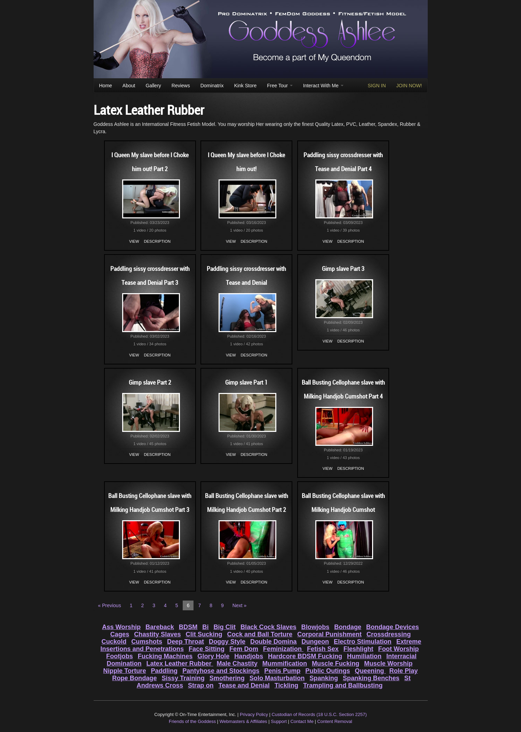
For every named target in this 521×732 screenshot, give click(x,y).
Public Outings (327, 670)
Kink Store (245, 85)
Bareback (159, 627)
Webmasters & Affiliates (243, 721)
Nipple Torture (124, 670)
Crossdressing (388, 634)
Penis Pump (282, 670)
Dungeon (315, 641)
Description (157, 241)
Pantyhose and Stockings (220, 670)
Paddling (164, 670)
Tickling (286, 685)
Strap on (201, 685)
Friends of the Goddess (192, 721)
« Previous (109, 605)
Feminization (283, 648)
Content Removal (334, 721)
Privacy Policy (254, 714)
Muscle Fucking (335, 663)
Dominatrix (212, 85)
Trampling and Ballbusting (342, 685)
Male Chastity (237, 663)
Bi (205, 627)
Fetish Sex (323, 648)
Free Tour (280, 85)
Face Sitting (206, 648)
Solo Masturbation (277, 678)
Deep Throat (185, 641)
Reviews (181, 85)
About (129, 85)
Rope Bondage (134, 678)
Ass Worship (121, 627)
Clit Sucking (204, 634)
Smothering (227, 678)
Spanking (323, 678)
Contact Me (301, 721)
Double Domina (273, 641)
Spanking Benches (371, 678)
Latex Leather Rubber (180, 663)
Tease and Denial (244, 685)
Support (279, 721)
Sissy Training (182, 678)
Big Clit (224, 627)
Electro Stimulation (363, 641)
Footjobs (119, 656)
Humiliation (364, 656)
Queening (370, 670)
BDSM (188, 627)
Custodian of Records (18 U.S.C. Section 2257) (319, 714)
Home (105, 85)
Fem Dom (243, 648)
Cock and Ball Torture (260, 634)
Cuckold (114, 641)
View (134, 241)
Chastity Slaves (157, 634)
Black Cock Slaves (268, 627)
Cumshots (146, 641)
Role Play (403, 670)
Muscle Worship (388, 663)
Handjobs (248, 656)
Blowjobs (315, 627)
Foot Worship (398, 648)
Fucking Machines (165, 656)
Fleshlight (358, 648)
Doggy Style (227, 641)
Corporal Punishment (329, 634)
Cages (119, 634)
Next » (239, 605)
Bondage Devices (392, 627)
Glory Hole (213, 656)
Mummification (284, 663)
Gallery (153, 85)
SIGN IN (377, 85)
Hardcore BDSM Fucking (305, 656)
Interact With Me (323, 85)
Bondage (347, 627)
